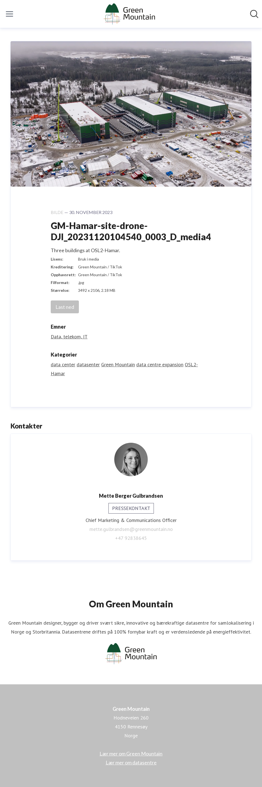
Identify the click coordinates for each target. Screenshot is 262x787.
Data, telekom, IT (69, 336)
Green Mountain (118, 364)
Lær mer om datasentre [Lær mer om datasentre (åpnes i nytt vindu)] (131, 762)
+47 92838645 (131, 538)
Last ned (64, 307)
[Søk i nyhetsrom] (254, 13)
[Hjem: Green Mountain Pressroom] (129, 14)
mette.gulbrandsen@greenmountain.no (131, 529)
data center (63, 364)
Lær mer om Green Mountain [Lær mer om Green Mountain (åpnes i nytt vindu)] (131, 753)
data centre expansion (159, 364)
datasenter (88, 364)
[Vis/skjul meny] (9, 14)
